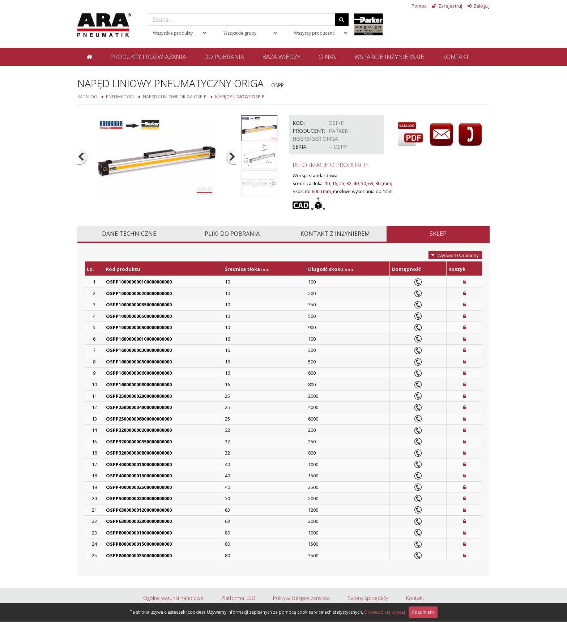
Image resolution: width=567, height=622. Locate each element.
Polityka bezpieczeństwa (301, 598)
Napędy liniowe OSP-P (239, 96)
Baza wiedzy (281, 56)
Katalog (87, 96)
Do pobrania (224, 56)
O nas (327, 56)
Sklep (438, 234)
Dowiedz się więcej (384, 612)
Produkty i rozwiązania (148, 56)
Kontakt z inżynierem (335, 234)
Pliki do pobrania (232, 234)
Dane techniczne (129, 234)
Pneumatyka (120, 96)
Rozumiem (423, 612)
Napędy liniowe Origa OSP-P (174, 96)
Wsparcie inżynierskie (389, 56)
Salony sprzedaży (368, 598)
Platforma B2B (238, 598)
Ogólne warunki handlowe (173, 598)
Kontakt (455, 56)
